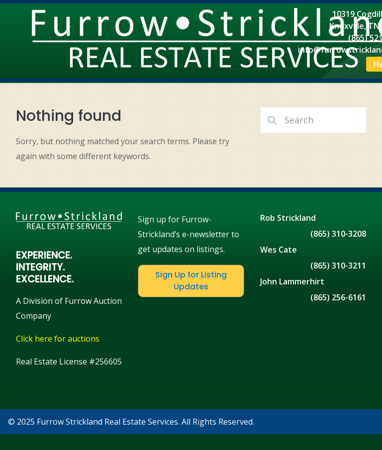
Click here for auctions (57, 338)
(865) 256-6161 (338, 297)
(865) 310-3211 (338, 265)
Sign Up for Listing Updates (191, 280)
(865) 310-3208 (338, 233)
